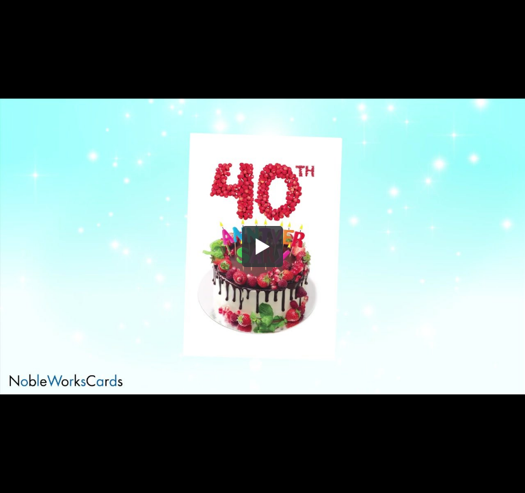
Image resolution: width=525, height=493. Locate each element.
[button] (262, 246)
